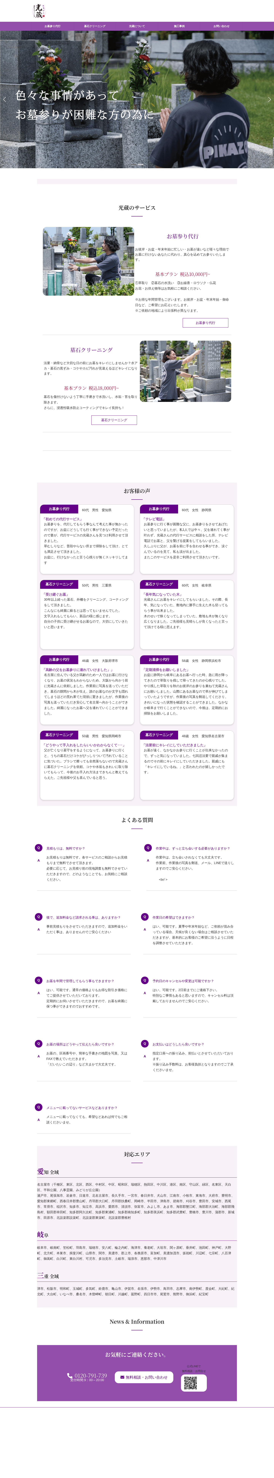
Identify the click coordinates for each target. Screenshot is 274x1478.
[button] (133, 164)
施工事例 (164, 1412)
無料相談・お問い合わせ (144, 1377)
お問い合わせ (184, 1412)
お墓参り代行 (205, 323)
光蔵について (143, 1412)
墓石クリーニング (114, 420)
